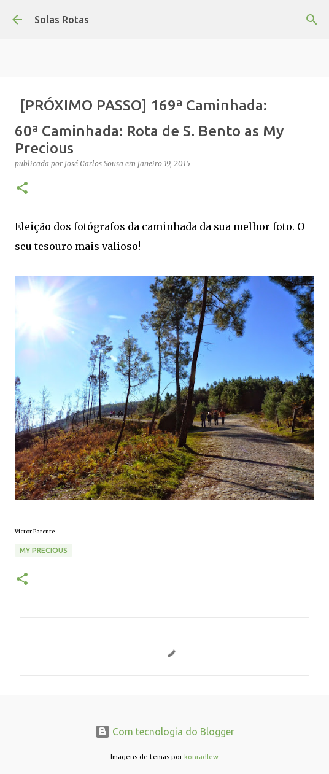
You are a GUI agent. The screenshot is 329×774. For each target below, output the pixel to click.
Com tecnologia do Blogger (164, 731)
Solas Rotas (61, 19)
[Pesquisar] (311, 19)
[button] (22, 188)
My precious (44, 550)
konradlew (201, 756)
